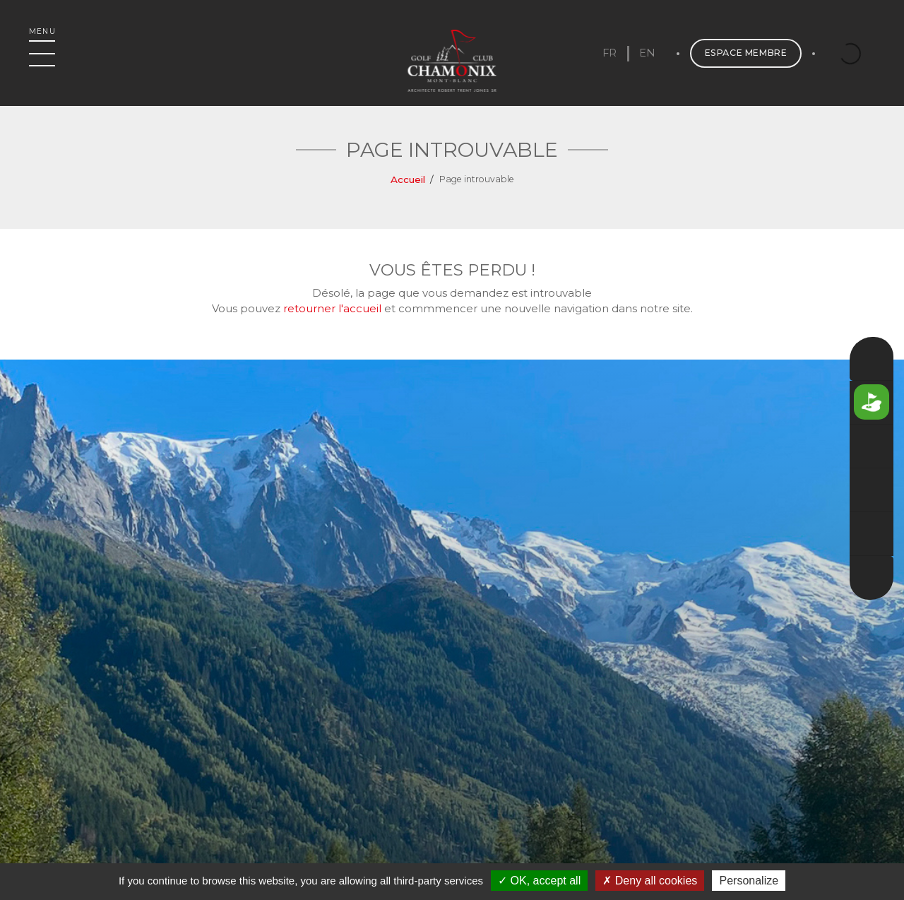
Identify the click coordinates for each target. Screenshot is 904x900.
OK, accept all (539, 881)
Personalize (748, 881)
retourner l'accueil (332, 308)
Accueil (408, 179)
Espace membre (735, 59)
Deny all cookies (649, 881)
